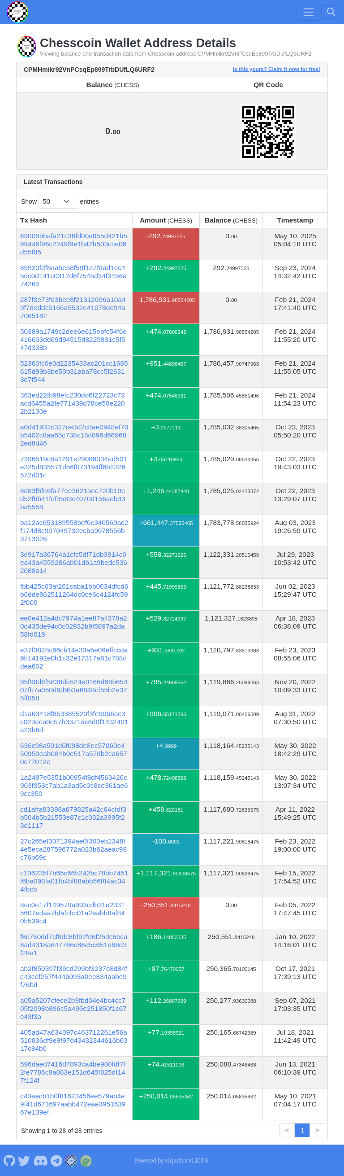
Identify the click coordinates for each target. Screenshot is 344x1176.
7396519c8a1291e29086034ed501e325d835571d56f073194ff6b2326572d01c (73, 467)
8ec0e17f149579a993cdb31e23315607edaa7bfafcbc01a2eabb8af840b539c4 (72, 913)
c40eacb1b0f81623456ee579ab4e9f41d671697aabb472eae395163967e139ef (72, 1104)
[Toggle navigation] (309, 12)
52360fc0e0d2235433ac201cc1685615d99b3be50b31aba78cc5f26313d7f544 (74, 371)
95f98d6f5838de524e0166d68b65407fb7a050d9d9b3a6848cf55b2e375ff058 (74, 690)
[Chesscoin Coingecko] (86, 1160)
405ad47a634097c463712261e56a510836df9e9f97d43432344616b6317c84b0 (74, 1040)
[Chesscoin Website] (71, 1160)
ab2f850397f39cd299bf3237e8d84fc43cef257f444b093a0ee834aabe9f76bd (73, 976)
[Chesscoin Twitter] (24, 1160)
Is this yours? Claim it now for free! (276, 69)
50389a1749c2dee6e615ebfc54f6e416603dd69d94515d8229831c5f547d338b (73, 339)
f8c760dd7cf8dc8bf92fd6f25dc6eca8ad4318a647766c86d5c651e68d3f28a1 (74, 945)
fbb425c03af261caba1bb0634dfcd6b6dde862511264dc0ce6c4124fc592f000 (74, 594)
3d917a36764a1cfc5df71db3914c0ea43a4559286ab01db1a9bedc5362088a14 (73, 562)
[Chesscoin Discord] (40, 1160)
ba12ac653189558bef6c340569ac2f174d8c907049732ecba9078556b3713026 (74, 530)
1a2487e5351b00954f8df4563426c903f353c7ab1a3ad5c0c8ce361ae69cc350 (74, 785)
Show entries (60, 201)
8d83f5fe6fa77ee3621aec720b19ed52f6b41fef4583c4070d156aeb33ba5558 (72, 499)
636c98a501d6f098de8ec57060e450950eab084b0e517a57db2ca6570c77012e (73, 753)
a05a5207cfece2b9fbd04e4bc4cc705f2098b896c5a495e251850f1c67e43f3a (73, 1008)
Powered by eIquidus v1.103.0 (171, 1160)
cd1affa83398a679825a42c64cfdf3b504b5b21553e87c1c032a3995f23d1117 (73, 817)
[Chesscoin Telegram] (56, 1160)
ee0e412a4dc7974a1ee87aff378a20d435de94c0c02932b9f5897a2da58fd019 (73, 626)
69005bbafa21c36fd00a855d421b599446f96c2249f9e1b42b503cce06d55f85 (73, 244)
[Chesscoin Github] (9, 1160)
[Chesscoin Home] (17, 12)
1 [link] (302, 1130)
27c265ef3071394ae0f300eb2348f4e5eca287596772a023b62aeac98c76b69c (73, 849)
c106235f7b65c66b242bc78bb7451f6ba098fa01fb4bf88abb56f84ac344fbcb (74, 881)
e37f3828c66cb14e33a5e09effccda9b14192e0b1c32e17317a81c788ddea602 (74, 658)
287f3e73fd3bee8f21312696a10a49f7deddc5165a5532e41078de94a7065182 (72, 307)
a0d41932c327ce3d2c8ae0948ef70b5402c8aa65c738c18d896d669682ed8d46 (74, 435)
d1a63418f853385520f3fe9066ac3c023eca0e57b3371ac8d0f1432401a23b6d (74, 722)
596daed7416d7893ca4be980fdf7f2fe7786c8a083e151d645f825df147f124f (72, 1072)
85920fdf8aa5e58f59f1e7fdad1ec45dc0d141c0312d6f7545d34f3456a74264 (73, 276)
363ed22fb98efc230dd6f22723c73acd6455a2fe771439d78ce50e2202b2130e (72, 403)
